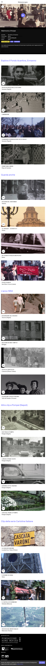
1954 (9, 39)
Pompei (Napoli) (12, 38)
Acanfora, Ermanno (13, 34)
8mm (9, 36)
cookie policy (20, 664)
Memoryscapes (23, 2)
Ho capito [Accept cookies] (42, 662)
